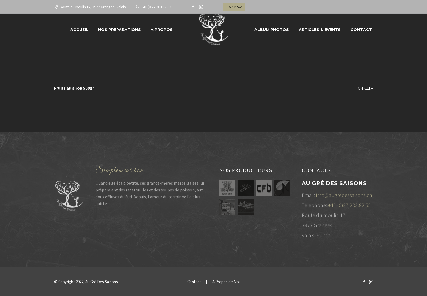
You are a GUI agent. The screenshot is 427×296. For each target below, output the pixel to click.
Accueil (79, 29)
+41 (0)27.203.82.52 (349, 206)
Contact (361, 29)
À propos (162, 29)
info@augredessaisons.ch (344, 196)
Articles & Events (320, 29)
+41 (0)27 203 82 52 (156, 6)
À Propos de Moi (226, 282)
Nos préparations (119, 29)
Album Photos (271, 29)
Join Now (234, 6)
